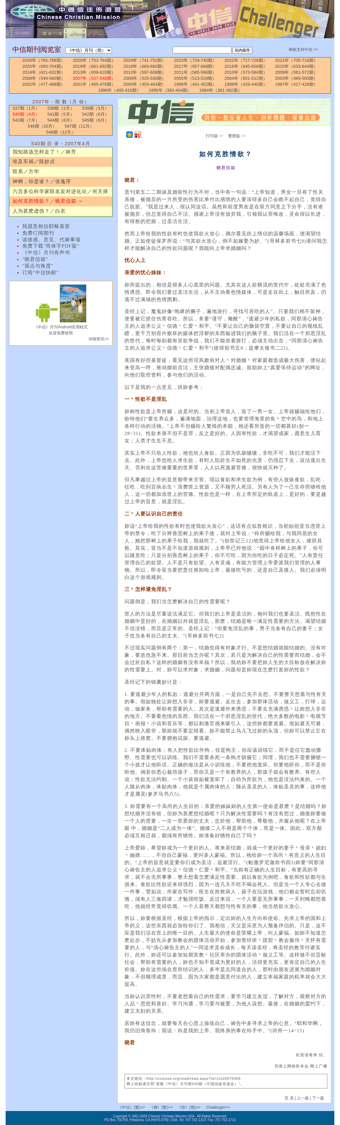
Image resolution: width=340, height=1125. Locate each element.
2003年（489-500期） (296, 78)
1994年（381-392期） (220, 90)
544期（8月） (60, 120)
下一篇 (318, 1098)
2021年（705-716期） (296, 60)
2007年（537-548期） (94, 78)
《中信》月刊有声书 (46, 252)
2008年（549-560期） (43, 78)
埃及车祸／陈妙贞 (34, 161)
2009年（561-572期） (296, 72)
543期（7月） (26, 120)
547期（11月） (79, 126)
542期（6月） (95, 114)
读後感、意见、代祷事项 (51, 239)
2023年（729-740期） (195, 60)
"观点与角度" (37, 266)
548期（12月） (60, 132)
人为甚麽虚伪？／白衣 (39, 211)
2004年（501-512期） (245, 78)
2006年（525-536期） (145, 78)
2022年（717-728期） (245, 60)
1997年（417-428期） (296, 84)
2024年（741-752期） (145, 60)
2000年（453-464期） (145, 84)
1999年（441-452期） (195, 84)
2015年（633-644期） (296, 66)
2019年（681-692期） (94, 66)
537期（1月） (26, 108)
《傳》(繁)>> (161, 1107)
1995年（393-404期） (170, 90)
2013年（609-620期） (94, 72)
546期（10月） (42, 126)
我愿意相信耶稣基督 (46, 226)
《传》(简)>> (189, 1107)
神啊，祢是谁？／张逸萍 (42, 181)
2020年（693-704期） (43, 66)
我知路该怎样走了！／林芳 (44, 152)
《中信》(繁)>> (131, 1107)
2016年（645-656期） (245, 66)
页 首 (290, 1098)
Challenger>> (218, 1107)
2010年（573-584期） (245, 72)
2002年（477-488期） (43, 84)
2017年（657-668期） (195, 66)
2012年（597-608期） (145, 72)
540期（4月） (26, 114)
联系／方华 (26, 171)
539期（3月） (95, 108)
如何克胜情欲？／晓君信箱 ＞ (48, 201)
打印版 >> (214, 136)
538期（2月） (60, 108)
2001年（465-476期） (94, 84)
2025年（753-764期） (94, 60)
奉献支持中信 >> (303, 49)
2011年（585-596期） (195, 72)
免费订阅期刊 (38, 233)
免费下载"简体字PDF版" (50, 246)
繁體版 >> (237, 136)
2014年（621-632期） (43, 72)
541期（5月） (60, 114)
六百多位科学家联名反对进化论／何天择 (60, 191)
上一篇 (303, 1098)
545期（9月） (95, 120)
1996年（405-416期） (119, 90)
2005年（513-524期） (195, 78)
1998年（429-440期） (245, 84)
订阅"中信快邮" (40, 272)
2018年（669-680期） (145, 66)
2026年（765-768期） (43, 60)
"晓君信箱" (35, 259)
